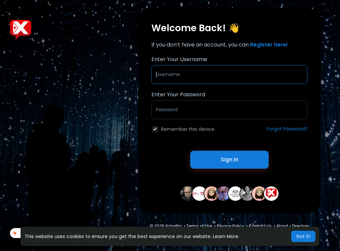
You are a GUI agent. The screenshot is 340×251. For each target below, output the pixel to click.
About (282, 226)
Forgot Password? (287, 129)
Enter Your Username (179, 59)
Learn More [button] (225, 236)
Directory (300, 226)
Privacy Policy (230, 226)
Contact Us (260, 226)
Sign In (229, 159)
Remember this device (187, 129)
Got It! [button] (303, 236)
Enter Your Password (178, 94)
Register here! (269, 44)
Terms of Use (199, 226)
